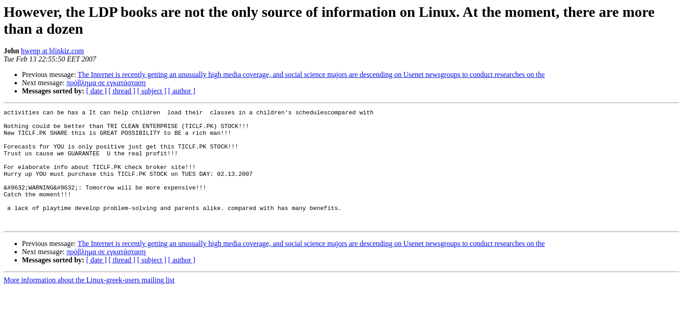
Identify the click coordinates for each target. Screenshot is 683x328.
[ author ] (182, 91)
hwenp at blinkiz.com (52, 51)
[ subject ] (151, 91)
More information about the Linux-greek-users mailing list (89, 303)
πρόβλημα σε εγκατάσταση (106, 83)
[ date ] (96, 91)
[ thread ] (122, 91)
